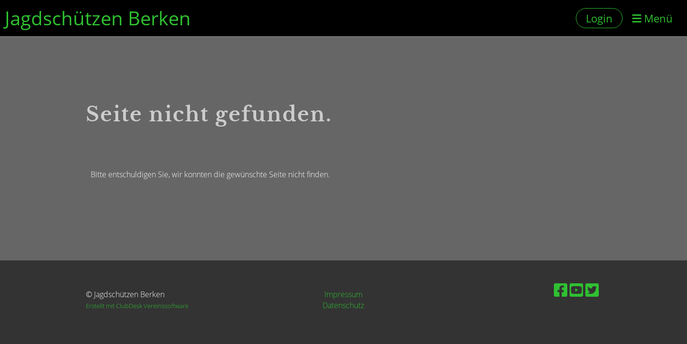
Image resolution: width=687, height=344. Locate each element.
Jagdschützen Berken (98, 18)
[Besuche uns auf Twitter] (592, 290)
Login (599, 18)
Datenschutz (343, 305)
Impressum (343, 294)
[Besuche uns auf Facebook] (560, 290)
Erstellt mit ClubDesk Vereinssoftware (137, 305)
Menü (652, 18)
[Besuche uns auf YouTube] (576, 290)
